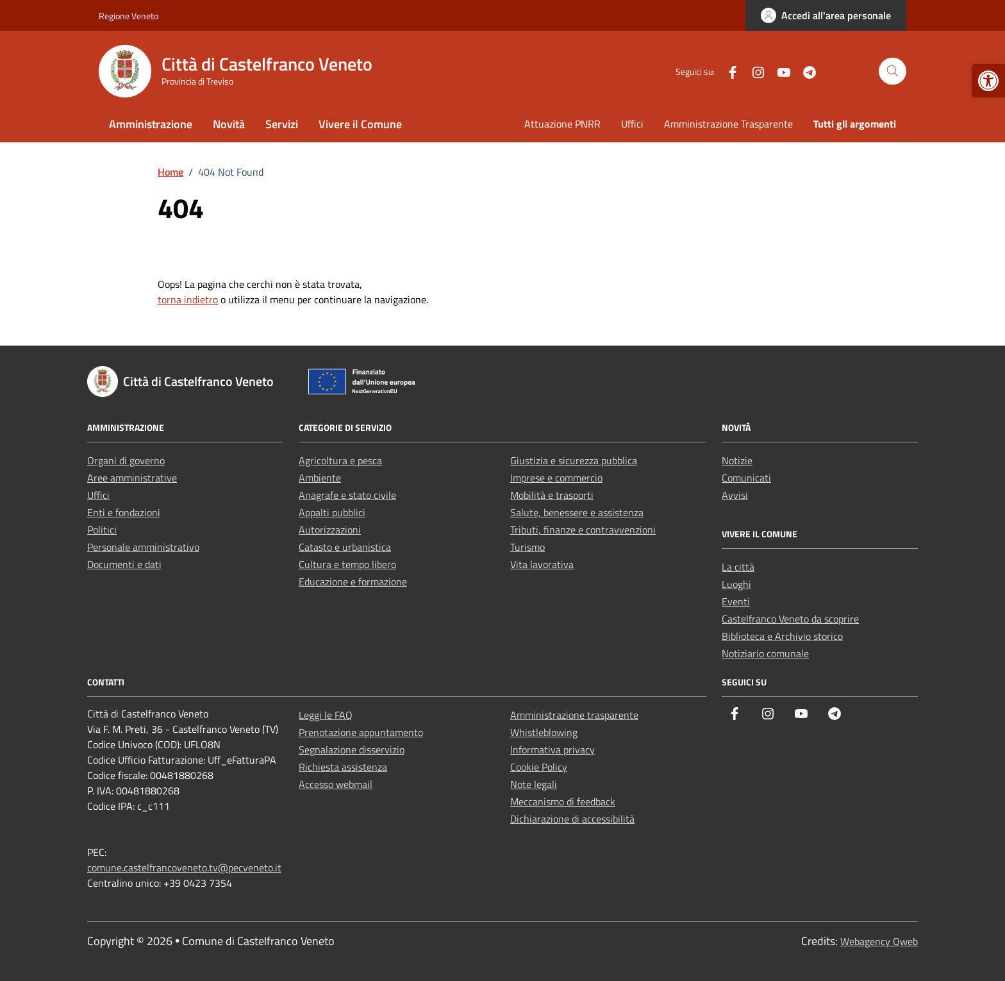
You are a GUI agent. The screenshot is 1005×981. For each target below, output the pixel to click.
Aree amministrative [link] (132, 477)
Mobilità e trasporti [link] (552, 495)
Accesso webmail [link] (335, 784)
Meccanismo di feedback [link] (562, 801)
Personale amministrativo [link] (143, 547)
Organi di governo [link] (126, 460)
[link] (988, 80)
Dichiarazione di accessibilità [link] (572, 818)
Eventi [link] (736, 601)
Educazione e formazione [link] (353, 581)
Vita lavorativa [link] (542, 564)
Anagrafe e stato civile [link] (347, 495)
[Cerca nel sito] (892, 71)
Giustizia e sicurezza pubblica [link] (573, 460)
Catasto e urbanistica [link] (345, 547)
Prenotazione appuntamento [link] (361, 732)
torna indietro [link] (188, 299)
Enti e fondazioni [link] (123, 512)
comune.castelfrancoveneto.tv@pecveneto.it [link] (184, 867)
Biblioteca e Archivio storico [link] (782, 636)
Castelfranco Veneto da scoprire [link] (790, 618)
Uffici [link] (632, 123)
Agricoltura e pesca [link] (340, 460)
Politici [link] (102, 529)
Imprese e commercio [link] (556, 477)
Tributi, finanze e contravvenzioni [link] (583, 529)
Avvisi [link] (735, 495)
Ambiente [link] (320, 477)
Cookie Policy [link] (538, 767)
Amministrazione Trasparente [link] (728, 123)
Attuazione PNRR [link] (562, 123)
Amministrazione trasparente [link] (574, 715)
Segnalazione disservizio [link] (351, 749)
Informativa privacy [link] (552, 749)
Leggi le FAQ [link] (326, 715)
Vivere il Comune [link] (360, 124)
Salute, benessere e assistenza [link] (577, 512)
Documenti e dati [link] (124, 564)
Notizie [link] (737, 460)
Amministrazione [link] (150, 124)
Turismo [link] (527, 547)
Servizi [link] (281, 124)
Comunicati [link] (746, 477)
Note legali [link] (533, 784)
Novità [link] (229, 124)
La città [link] (738, 566)
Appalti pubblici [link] (332, 512)
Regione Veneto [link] (128, 15)
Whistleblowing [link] (543, 732)
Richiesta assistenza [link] (343, 767)
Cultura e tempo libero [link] (347, 564)
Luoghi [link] (736, 584)
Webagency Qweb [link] (879, 941)
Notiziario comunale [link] (765, 653)
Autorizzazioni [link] (330, 529)
